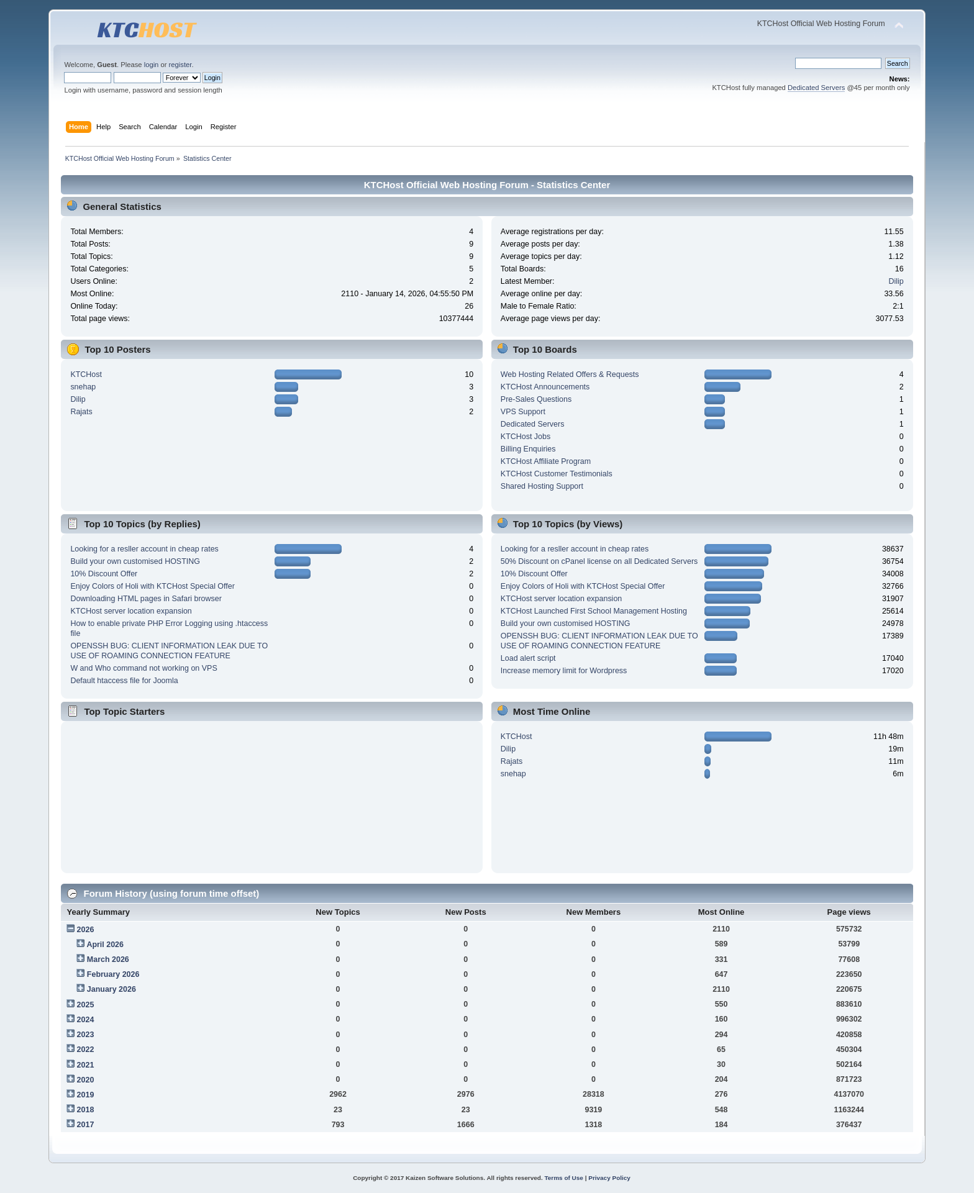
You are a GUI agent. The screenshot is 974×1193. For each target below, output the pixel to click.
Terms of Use (563, 1177)
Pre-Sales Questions (536, 399)
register (180, 64)
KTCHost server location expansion (130, 611)
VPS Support (523, 411)
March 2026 (108, 959)
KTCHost (86, 374)
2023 (85, 1034)
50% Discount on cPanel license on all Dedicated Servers (599, 561)
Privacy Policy (609, 1177)
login (151, 64)
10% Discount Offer (103, 573)
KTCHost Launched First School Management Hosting (594, 611)
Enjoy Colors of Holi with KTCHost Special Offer (152, 586)
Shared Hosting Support (542, 486)
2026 (85, 929)
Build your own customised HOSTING (135, 561)
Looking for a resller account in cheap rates (144, 549)
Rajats (81, 411)
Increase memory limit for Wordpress (564, 670)
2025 (85, 1004)
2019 (85, 1095)
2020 (85, 1080)
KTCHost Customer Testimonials (556, 473)
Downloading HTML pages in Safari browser (146, 598)
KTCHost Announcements (545, 387)
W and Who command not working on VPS (143, 668)
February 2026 (113, 974)
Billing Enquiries (528, 449)
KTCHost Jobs (525, 436)
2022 (85, 1049)
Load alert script (528, 658)
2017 (85, 1124)
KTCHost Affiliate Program (546, 461)
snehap (83, 387)
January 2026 (111, 989)
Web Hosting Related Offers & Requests (570, 374)
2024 (85, 1019)
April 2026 (105, 944)
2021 (85, 1065)
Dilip (895, 281)
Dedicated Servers (816, 87)
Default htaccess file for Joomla (124, 680)
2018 (85, 1109)
